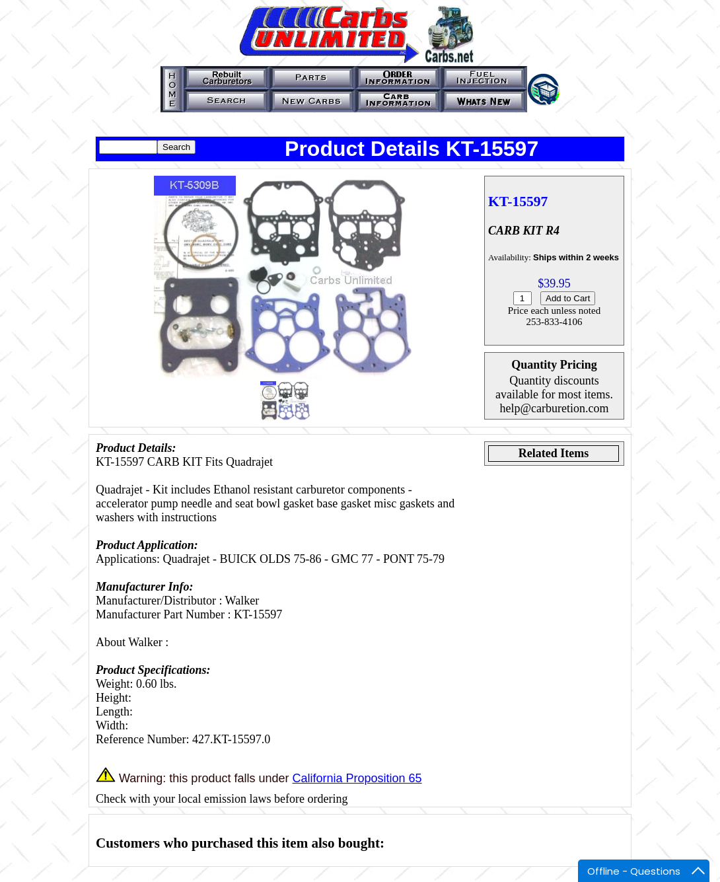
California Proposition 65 (356, 778)
